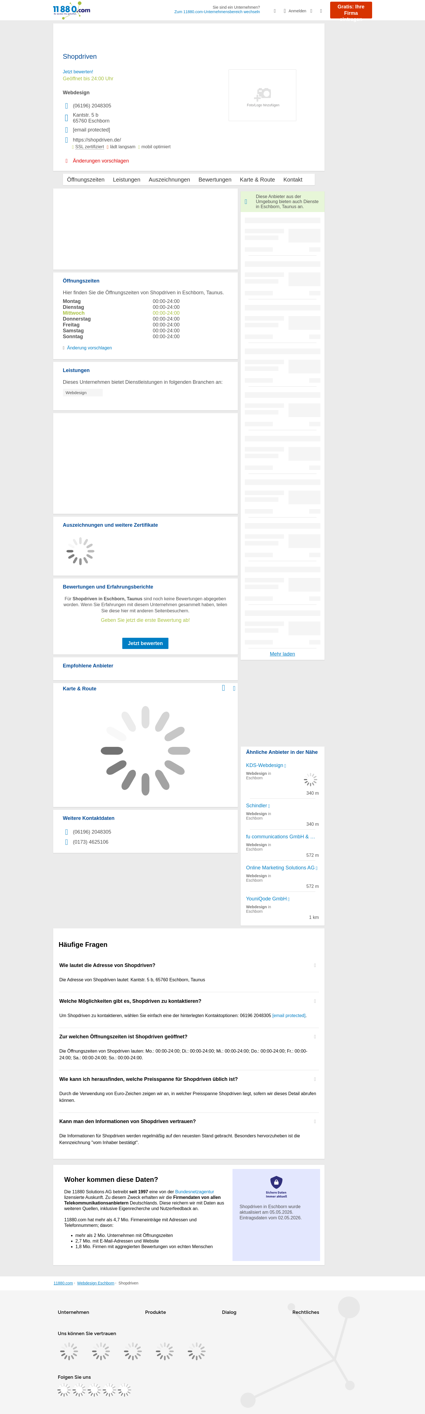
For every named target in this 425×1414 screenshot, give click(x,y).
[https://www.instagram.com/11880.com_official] (79, 1390)
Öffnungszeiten (86, 180)
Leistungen (126, 180)
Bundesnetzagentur (194, 1191)
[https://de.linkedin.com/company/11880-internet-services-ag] (109, 1390)
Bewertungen (214, 180)
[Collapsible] (315, 965)
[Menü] (325, 10)
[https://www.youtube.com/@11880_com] (124, 1390)
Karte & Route (257, 180)
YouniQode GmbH (266, 899)
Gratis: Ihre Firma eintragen (350, 11)
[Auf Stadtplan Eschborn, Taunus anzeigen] (234, 688)
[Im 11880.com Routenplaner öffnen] (223, 687)
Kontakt (292, 180)
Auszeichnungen (169, 180)
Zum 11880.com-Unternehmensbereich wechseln (217, 12)
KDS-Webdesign (264, 765)
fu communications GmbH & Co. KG (282, 836)
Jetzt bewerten (145, 643)
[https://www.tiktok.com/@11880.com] (94, 1390)
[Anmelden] (297, 10)
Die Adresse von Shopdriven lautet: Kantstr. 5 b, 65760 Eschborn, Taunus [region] (132, 979)
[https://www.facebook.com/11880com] (64, 1390)
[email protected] (288, 1015)
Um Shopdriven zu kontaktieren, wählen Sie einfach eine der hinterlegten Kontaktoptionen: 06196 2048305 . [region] (183, 1015)
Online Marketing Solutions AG (280, 867)
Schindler (256, 805)
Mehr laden (282, 654)
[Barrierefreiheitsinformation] (315, 10)
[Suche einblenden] (279, 10)
